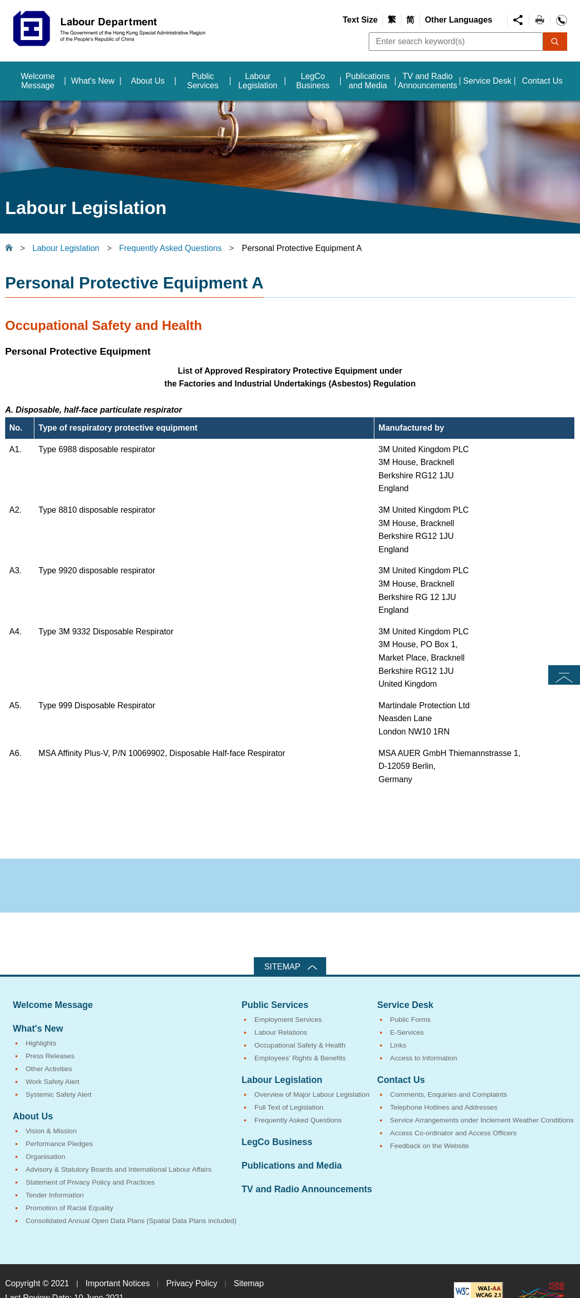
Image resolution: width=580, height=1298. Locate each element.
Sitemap (282, 966)
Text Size (360, 19)
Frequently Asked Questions (170, 248)
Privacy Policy (191, 1283)
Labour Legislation (65, 248)
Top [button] (564, 674)
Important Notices (118, 1283)
